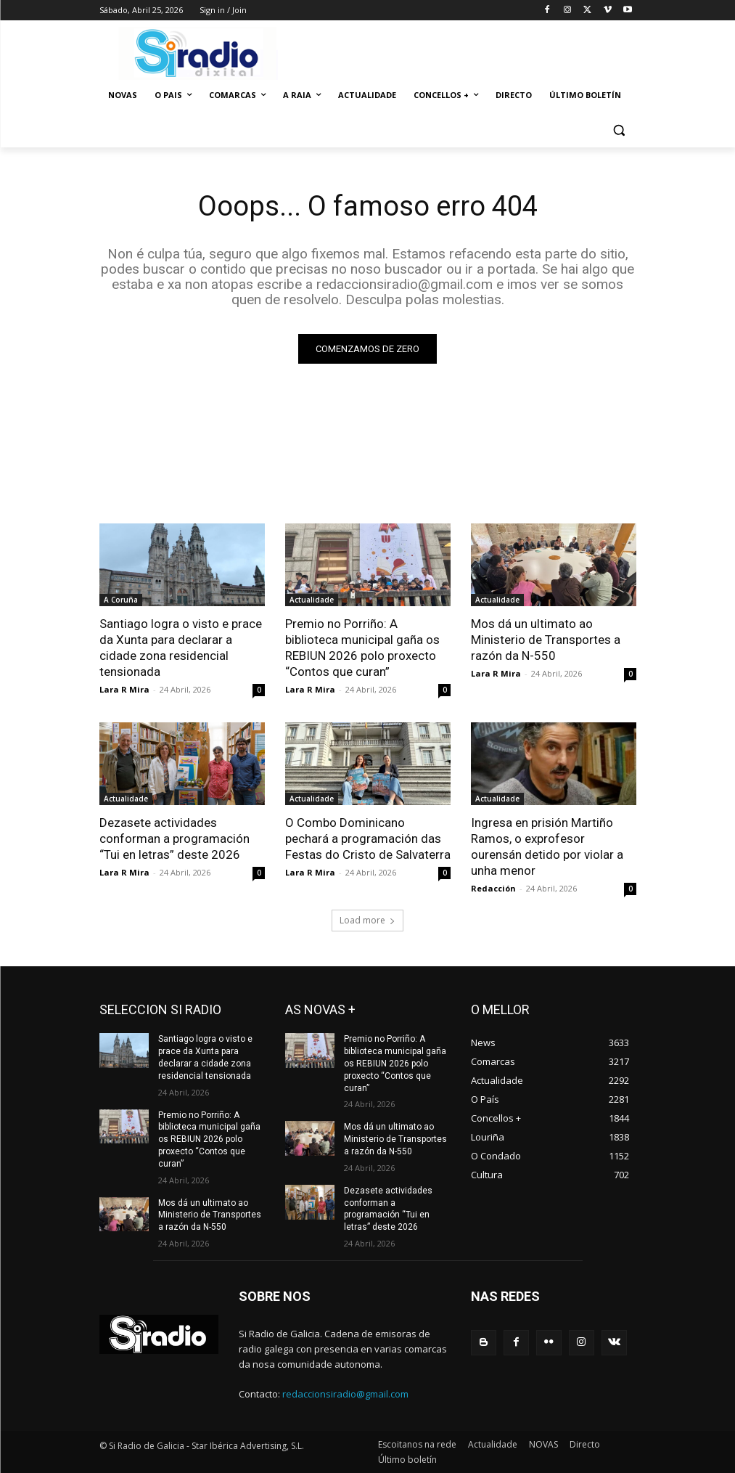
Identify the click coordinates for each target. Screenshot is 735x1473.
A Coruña (121, 600)
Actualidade (312, 600)
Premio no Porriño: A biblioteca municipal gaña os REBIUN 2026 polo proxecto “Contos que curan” (362, 647)
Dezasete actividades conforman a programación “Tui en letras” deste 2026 (174, 838)
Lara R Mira (124, 689)
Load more (367, 920)
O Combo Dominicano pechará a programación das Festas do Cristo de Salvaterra (368, 838)
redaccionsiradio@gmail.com (345, 1393)
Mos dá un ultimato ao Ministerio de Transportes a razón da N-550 (545, 639)
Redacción (493, 888)
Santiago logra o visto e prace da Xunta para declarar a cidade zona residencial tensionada (180, 647)
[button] (619, 130)
